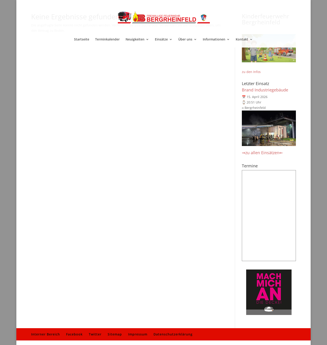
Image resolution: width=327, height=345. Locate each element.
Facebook (74, 334)
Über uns (185, 39)
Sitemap (115, 334)
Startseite (81, 39)
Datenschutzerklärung (173, 334)
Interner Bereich (45, 334)
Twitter (95, 334)
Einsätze (161, 39)
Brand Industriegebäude (265, 90)
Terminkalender (107, 39)
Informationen (214, 39)
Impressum (137, 334)
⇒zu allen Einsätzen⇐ (262, 152)
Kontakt (242, 39)
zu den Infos (251, 72)
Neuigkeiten (135, 39)
